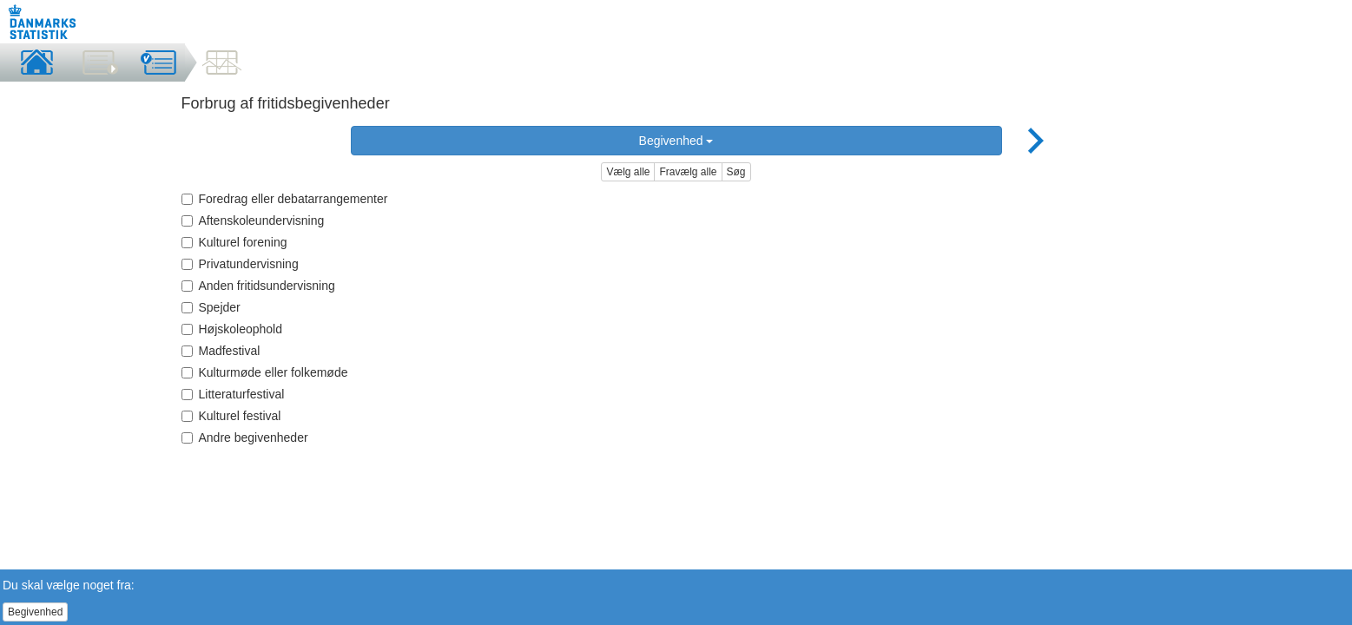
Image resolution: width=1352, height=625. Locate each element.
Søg (736, 172)
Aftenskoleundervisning (253, 220)
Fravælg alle (687, 172)
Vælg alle (628, 172)
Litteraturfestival (233, 394)
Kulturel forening (234, 242)
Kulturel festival (231, 416)
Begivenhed (676, 141)
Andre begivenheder (244, 437)
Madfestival (221, 351)
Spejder (211, 307)
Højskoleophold (232, 329)
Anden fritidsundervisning (258, 286)
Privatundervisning (240, 264)
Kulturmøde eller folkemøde (264, 372)
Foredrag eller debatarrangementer (284, 199)
